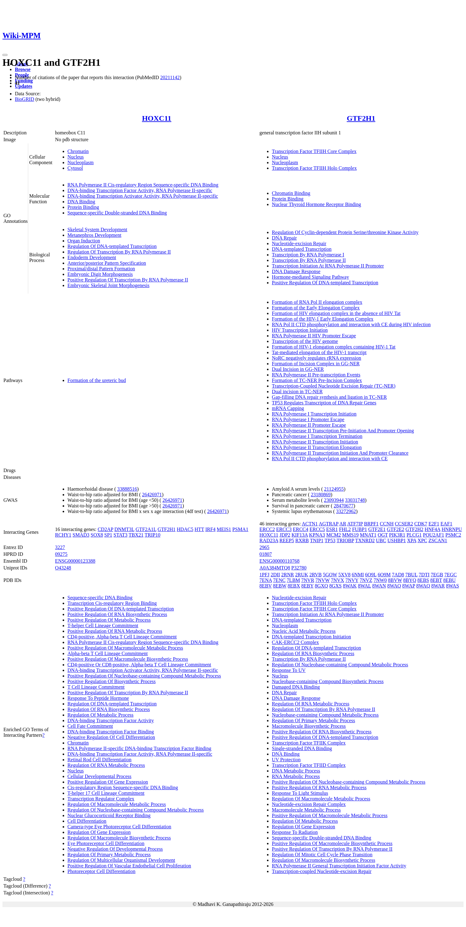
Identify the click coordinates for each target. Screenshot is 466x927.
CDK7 (420, 523)
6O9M (384, 574)
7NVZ (366, 580)
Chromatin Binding (291, 193)
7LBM (293, 580)
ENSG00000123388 (75, 561)
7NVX (337, 580)
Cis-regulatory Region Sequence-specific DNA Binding (123, 787)
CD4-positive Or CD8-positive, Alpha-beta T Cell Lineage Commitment (139, 664)
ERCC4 (300, 529)
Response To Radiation (295, 832)
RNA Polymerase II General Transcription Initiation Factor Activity (339, 865)
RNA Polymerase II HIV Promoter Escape (314, 335)
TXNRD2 (365, 540)
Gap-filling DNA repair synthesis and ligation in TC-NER (329, 397)
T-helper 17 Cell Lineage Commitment (106, 793)
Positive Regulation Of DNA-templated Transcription (325, 282)
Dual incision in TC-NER (297, 391)
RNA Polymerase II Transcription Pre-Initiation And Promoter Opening (343, 430)
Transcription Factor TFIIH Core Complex (314, 151)
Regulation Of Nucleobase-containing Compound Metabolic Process (136, 809)
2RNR (287, 574)
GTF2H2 (415, 529)
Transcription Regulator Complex (101, 798)
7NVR (307, 580)
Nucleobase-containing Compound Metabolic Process (325, 715)
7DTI (424, 574)
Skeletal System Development (97, 229)
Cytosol (75, 168)
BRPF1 (371, 523)
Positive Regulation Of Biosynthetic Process (112, 681)
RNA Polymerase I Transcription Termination (317, 436)
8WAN (379, 585)
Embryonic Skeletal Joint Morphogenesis (108, 285)
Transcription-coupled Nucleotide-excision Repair (321, 871)
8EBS (423, 580)
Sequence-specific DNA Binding (100, 597)
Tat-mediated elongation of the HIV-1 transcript (319, 352)
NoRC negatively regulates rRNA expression (316, 358)
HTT (199, 529)
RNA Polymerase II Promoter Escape (309, 425)
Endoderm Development (92, 257)
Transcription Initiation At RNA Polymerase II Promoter (328, 265)
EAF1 (446, 523)
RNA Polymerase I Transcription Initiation (314, 413)
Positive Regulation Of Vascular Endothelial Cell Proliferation (129, 865)
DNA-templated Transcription (301, 249)
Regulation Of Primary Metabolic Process (109, 854)
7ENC (279, 580)
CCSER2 (404, 523)
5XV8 (344, 574)
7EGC (450, 574)
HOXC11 (156, 118)
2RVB (315, 574)
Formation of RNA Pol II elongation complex (317, 302)
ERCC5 (317, 529)
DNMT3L (124, 529)
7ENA (266, 580)
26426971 (152, 494)
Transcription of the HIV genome (305, 341)
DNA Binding (81, 201)
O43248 (63, 567)
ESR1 (332, 529)
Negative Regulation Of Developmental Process (115, 849)
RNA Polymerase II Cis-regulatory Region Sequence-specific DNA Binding (143, 184)
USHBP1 (396, 540)
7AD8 (398, 574)
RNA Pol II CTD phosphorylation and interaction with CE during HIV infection (351, 324)
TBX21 (136, 535)
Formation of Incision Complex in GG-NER (316, 363)
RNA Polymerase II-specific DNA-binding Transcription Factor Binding (139, 748)
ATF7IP (355, 523)
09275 (61, 554)
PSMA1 (240, 529)
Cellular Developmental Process (99, 776)
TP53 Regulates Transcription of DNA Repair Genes (324, 402)
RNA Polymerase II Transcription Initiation (315, 441)
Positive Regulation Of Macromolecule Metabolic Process (125, 647)
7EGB (437, 574)
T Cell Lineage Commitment (96, 687)
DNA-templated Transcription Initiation (311, 636)
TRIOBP (345, 540)
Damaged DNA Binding (296, 687)
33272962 (346, 511)
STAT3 (120, 535)
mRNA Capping (288, 408)
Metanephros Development (95, 235)
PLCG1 (414, 535)
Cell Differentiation (87, 821)
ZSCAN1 (437, 540)
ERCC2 (267, 529)
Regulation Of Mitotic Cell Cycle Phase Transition (322, 854)
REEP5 (286, 540)
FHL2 (345, 529)
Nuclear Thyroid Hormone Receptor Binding (316, 204)
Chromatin (78, 151)
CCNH (386, 523)
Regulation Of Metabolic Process (101, 715)
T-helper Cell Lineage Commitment (103, 625)
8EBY (307, 585)
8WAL (364, 585)
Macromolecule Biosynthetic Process (309, 726)
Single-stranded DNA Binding (302, 748)
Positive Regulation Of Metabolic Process (109, 620)
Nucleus (76, 157)
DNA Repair (284, 238)
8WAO (394, 585)
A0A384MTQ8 (275, 567)
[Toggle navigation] (4, 55)
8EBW (279, 585)
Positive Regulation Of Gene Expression (108, 782)
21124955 (334, 489)
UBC (381, 540)
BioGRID (24, 99)
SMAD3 (81, 535)
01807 (266, 554)
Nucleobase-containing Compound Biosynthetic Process (328, 681)
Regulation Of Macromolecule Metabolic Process (117, 804)
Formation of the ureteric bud (97, 380)
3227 (60, 547)
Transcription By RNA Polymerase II (309, 260)
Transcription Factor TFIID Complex (309, 765)
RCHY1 (63, 535)
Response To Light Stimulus (300, 793)
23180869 (321, 494)
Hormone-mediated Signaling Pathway (310, 277)
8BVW (395, 580)
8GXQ (321, 585)
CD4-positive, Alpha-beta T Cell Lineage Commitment (122, 636)
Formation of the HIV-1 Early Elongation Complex (322, 319)
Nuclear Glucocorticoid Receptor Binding (109, 815)
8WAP (408, 585)
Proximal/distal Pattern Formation (101, 268)
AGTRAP (328, 523)
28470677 (343, 505)
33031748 (355, 500)
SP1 (108, 535)
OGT (383, 535)
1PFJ (264, 574)
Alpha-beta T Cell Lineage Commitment (108, 653)
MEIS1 (224, 529)
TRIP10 (153, 535)
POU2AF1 (433, 535)
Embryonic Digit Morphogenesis (100, 274)
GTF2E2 (395, 529)
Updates (23, 86)
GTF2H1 (361, 118)
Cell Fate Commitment (90, 726)
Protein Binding (83, 207)
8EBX (294, 585)
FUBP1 (359, 529)
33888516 (127, 489)
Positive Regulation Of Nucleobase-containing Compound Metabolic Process (144, 675)
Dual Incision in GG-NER (298, 369)
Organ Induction (84, 240)
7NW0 (380, 580)
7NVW (322, 580)
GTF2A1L (145, 529)
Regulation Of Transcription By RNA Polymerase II (119, 251)
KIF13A (299, 535)
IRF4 (210, 529)
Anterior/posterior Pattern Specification (107, 263)
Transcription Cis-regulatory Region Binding (112, 603)
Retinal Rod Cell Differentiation (99, 759)
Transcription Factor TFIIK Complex (309, 742)
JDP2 (285, 535)
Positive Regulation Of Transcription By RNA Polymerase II (128, 279)
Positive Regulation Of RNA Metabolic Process (115, 631)
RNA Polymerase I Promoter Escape (308, 419)
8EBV (266, 585)
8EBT (436, 580)
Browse (22, 69)
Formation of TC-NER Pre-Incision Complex (317, 380)
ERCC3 (284, 529)
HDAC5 (185, 529)
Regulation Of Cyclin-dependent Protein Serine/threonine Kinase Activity (345, 232)
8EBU (449, 580)
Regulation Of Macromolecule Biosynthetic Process (119, 837)
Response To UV (289, 670)
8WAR (438, 585)
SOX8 (97, 535)
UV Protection (286, 759)
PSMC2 (453, 535)
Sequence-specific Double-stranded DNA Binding (117, 212)
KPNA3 (317, 535)
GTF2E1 (377, 529)
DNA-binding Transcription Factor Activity (111, 720)
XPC (422, 540)
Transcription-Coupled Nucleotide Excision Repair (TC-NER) (333, 386)
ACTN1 (310, 523)
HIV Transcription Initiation (300, 330)
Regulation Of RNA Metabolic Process (106, 765)
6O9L (371, 574)
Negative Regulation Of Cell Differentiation (111, 737)
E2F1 (433, 523)
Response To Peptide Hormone (98, 698)
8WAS (452, 585)
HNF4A (432, 529)
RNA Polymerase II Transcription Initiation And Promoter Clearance (340, 453)
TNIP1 (317, 540)
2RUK (301, 574)
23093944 (334, 500)
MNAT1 (368, 535)
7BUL (411, 574)
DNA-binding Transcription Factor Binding (111, 731)
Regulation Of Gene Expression (99, 832)
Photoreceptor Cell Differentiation (101, 871)
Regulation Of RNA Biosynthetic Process (109, 709)
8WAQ (423, 585)
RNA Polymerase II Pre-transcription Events (316, 374)
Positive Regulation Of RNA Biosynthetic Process (117, 614)
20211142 (170, 77)
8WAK (350, 585)
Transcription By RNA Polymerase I (308, 254)
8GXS (335, 585)
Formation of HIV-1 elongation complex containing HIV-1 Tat (334, 346)
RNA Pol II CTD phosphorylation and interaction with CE (330, 458)
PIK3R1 (397, 535)
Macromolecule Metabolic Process (306, 809)
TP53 (330, 540)
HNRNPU (452, 529)
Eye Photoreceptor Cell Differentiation (106, 843)
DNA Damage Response (296, 271)
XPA (411, 540)
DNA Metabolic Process (296, 770)
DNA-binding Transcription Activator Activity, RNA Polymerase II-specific (143, 196)
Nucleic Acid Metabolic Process (304, 631)
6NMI (358, 574)
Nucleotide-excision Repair (299, 243)
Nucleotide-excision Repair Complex (309, 804)
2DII (275, 574)
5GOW (330, 574)
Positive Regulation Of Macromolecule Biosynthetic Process (128, 659)
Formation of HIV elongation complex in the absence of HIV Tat (336, 313)
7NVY (351, 580)
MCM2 (333, 535)
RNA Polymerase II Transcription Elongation (317, 447)
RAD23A (269, 540)
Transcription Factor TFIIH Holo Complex (314, 168)
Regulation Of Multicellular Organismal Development (121, 860)
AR (343, 523)
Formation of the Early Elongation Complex (316, 307)
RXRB (302, 540)
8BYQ (409, 580)
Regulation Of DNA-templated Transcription (112, 246)
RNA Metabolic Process (296, 776)
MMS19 (350, 535)
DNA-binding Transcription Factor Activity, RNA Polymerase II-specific (140, 190)
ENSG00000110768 (280, 561)
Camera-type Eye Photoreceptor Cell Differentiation (119, 826)
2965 (264, 547)
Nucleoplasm (81, 162)
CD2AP (105, 529)
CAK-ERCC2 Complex (295, 642)
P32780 (299, 567)
